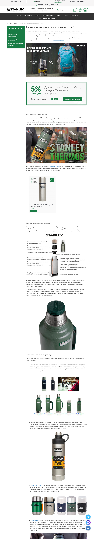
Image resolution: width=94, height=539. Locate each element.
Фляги (37, 15)
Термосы (18, 15)
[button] (57, 2)
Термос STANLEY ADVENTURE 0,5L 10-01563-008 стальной (42, 205)
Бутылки (65, 15)
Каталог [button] (32, 9)
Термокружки (28, 15)
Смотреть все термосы (72, 99)
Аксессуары (74, 15)
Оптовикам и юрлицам (45, 9)
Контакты (44, 11)
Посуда (57, 15)
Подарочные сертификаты (47, 18)
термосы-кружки (59, 40)
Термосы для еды (47, 15)
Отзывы (36, 11)
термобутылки (54, 166)
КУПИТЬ (33, 210)
